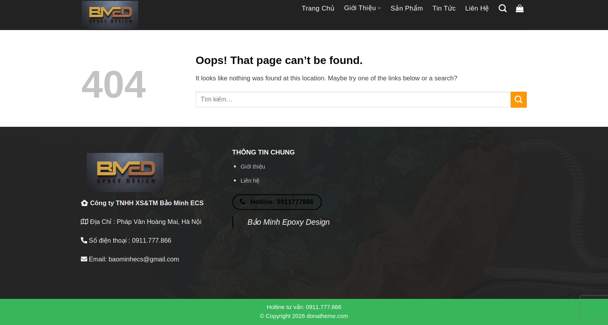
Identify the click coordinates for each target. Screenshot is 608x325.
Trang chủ (318, 8)
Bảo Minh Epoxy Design (289, 222)
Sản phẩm (406, 8)
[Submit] (519, 99)
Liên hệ (477, 8)
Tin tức (444, 8)
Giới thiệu (362, 8)
